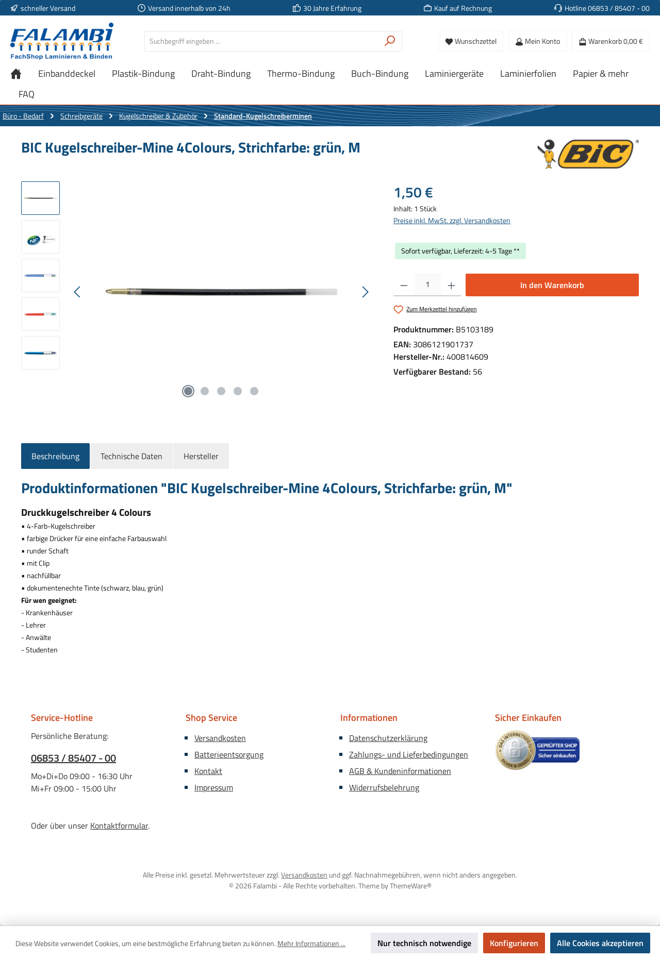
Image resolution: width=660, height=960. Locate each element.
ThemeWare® (411, 885)
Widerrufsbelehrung (384, 787)
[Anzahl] (427, 285)
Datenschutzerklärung (388, 738)
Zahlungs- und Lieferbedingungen (408, 754)
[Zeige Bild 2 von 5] (205, 391)
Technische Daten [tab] (131, 456)
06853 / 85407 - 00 (73, 758)
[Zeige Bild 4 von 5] (238, 391)
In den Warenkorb (552, 285)
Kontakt (208, 771)
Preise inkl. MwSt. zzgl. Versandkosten (451, 220)
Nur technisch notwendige (424, 943)
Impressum (213, 787)
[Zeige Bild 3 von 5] (221, 391)
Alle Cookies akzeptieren (600, 943)
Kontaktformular (119, 825)
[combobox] (261, 41)
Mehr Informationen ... (311, 943)
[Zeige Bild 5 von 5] (254, 391)
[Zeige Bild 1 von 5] (188, 391)
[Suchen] (390, 41)
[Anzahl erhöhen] (451, 285)
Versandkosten (220, 738)
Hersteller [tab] (201, 456)
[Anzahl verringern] (404, 285)
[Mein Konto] (537, 41)
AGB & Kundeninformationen (400, 771)
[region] (197, 292)
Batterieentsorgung (228, 754)
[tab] (55, 456)
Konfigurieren (514, 943)
